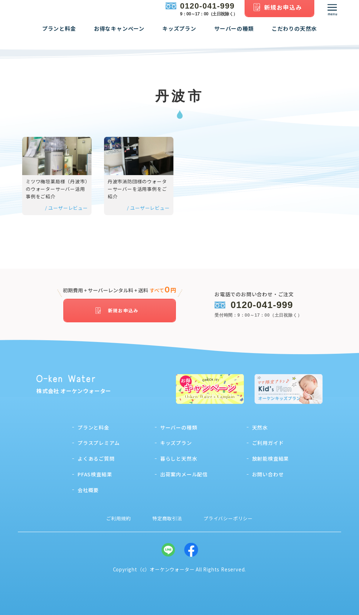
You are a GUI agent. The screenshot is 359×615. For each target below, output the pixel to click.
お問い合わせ (268, 472)
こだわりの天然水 (294, 34)
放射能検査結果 (270, 456)
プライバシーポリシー (228, 515)
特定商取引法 (167, 515)
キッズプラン (179, 34)
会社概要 (88, 487)
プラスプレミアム (98, 440)
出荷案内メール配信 (184, 472)
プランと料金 (59, 34)
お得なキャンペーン (119, 34)
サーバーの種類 (234, 34)
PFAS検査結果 (95, 472)
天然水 (260, 424)
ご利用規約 (118, 515)
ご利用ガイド (268, 440)
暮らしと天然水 (178, 456)
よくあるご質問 (96, 456)
